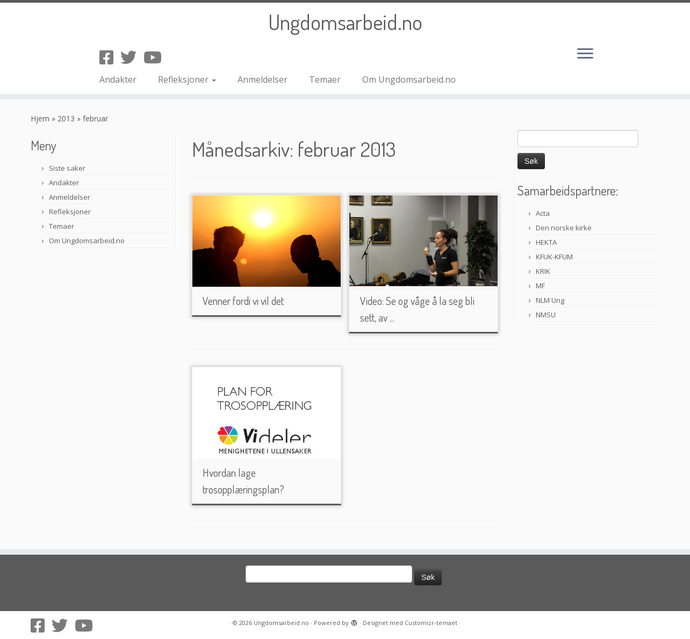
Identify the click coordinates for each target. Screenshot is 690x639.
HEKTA (546, 242)
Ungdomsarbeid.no (345, 21)
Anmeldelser (263, 79)
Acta (543, 213)
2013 (66, 118)
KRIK (543, 271)
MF (540, 286)
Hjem (40, 118)
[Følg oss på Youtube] (156, 57)
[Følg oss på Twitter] (131, 57)
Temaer (325, 79)
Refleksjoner (187, 79)
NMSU (546, 315)
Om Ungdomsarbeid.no (409, 79)
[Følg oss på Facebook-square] (109, 57)
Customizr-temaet (431, 623)
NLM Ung (550, 300)
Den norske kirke (564, 228)
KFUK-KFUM (554, 257)
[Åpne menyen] (585, 54)
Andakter (117, 79)
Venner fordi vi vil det (243, 301)
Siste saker (67, 168)
